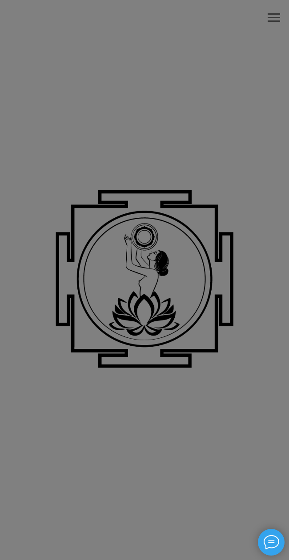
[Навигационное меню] (274, 17)
